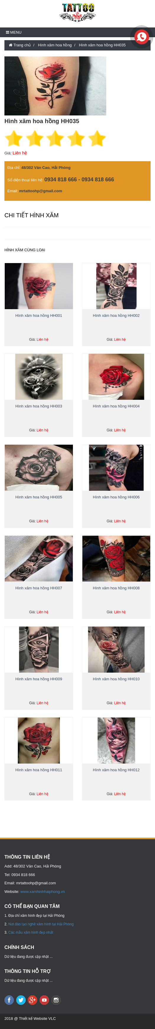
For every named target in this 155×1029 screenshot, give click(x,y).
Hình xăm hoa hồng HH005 (38, 497)
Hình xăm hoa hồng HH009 (38, 679)
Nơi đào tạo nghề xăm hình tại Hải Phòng (41, 924)
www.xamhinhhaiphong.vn (42, 891)
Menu (14, 32)
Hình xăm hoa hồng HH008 (116, 588)
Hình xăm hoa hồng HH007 (38, 588)
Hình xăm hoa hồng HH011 (38, 770)
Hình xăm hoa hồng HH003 (38, 406)
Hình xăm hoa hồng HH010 (116, 679)
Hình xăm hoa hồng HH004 (116, 406)
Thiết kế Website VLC (37, 1018)
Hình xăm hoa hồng (55, 45)
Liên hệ (19, 152)
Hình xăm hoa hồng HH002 (116, 315)
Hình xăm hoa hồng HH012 (116, 770)
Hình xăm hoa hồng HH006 (116, 497)
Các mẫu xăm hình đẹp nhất (30, 932)
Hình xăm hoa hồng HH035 (102, 45)
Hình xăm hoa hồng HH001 (38, 315)
